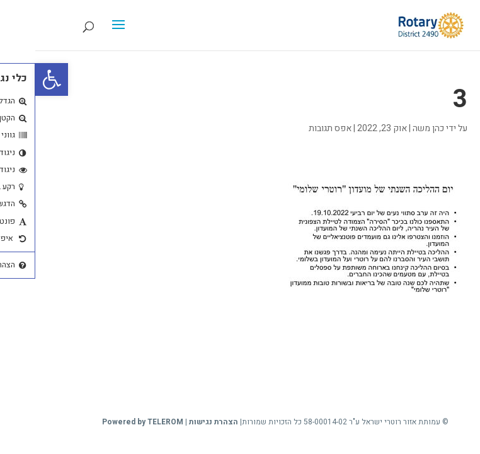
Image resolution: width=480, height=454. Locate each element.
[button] (16, 79)
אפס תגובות (294, 128)
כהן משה (393, 128)
